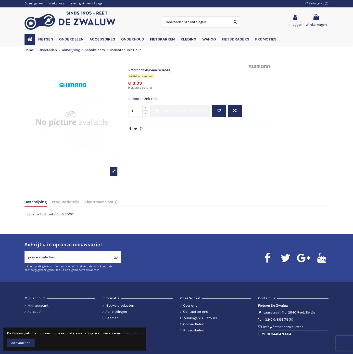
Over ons (190, 305)
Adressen (34, 312)
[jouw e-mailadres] (68, 257)
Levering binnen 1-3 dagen (87, 3)
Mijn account (38, 305)
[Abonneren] (116, 257)
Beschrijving (36, 201)
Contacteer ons (195, 312)
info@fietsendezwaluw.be (283, 327)
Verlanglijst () (316, 3)
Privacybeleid (193, 330)
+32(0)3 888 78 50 (278, 319)
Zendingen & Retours (200, 318)
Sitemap (112, 318)
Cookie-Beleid (193, 324)
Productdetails (65, 201)
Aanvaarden (20, 343)
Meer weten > (132, 333)
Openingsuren (34, 3)
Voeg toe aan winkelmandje (180, 111)
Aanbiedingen (116, 312)
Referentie (136, 70)
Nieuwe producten (119, 305)
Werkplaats (57, 3)
